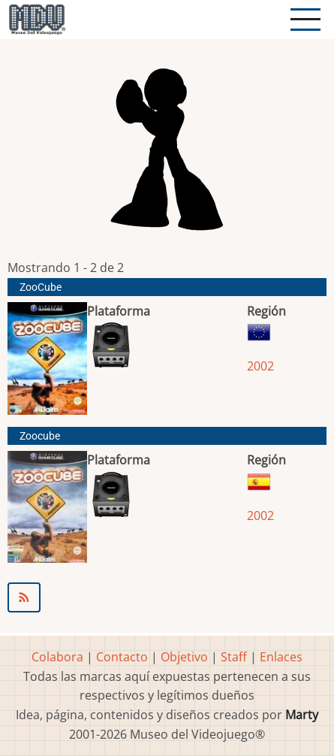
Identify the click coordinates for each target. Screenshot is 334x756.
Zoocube (40, 436)
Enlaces (281, 657)
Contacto (122, 657)
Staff (234, 657)
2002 (260, 366)
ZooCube (41, 287)
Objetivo (184, 657)
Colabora (57, 657)
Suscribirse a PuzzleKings (167, 597)
